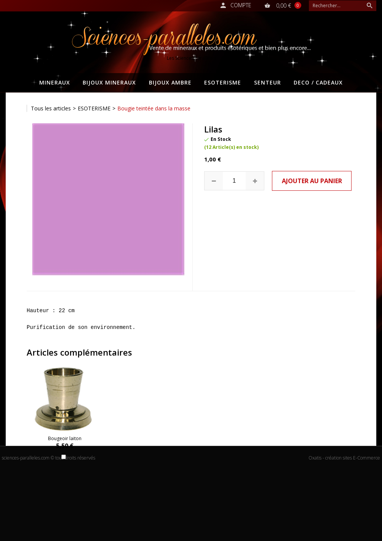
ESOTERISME (222, 82)
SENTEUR (267, 82)
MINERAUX (54, 82)
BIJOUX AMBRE (170, 82)
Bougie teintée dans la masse (153, 108)
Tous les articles (51, 108)
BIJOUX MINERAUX (109, 82)
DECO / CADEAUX (318, 82)
